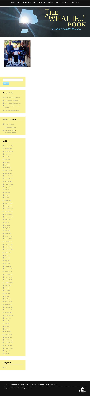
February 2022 (8, 269)
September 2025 (9, 151)
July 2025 (7, 157)
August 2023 (8, 219)
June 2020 (7, 323)
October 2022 (8, 247)
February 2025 (8, 170)
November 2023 (9, 211)
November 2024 (9, 178)
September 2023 (9, 217)
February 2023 (8, 236)
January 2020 (8, 337)
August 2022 (8, 252)
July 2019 (7, 353)
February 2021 (8, 301)
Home (5, 384)
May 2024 (7, 195)
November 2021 (9, 277)
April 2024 (7, 198)
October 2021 (8, 280)
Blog (6, 367)
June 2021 (7, 291)
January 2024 (8, 206)
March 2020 (8, 332)
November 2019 (9, 342)
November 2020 (9, 310)
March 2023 (8, 233)
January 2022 (8, 271)
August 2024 (8, 187)
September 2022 (9, 250)
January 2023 (8, 239)
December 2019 (9, 340)
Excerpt (34, 384)
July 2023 (7, 222)
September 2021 (9, 282)
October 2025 (8, 148)
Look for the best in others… (12, 110)
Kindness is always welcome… (13, 103)
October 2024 (8, 181)
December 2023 (9, 209)
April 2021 (7, 296)
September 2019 (9, 348)
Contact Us (41, 384)
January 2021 (8, 304)
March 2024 (8, 200)
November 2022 (9, 244)
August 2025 (8, 154)
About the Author (14, 384)
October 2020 (8, 312)
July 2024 (7, 189)
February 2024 (8, 203)
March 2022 (8, 266)
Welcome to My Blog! (10, 127)
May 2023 (7, 228)
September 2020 (9, 315)
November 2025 (9, 146)
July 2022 (7, 255)
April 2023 (7, 230)
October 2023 (8, 214)
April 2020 (7, 329)
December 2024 (9, 176)
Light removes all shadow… (12, 100)
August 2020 (8, 318)
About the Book (25, 384)
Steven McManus (9, 124)
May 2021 (7, 293)
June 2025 (7, 159)
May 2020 (7, 326)
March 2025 (8, 168)
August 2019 (8, 351)
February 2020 (8, 334)
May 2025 (7, 162)
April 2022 (7, 263)
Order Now (54, 384)
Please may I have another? (12, 97)
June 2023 (7, 225)
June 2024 (7, 192)
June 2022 (7, 258)
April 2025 (7, 165)
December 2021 (9, 274)
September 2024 (9, 184)
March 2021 (8, 299)
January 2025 (8, 173)
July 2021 (7, 288)
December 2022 (9, 241)
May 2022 (7, 260)
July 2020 (7, 321)
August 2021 (8, 285)
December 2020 (9, 307)
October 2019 (8, 345)
